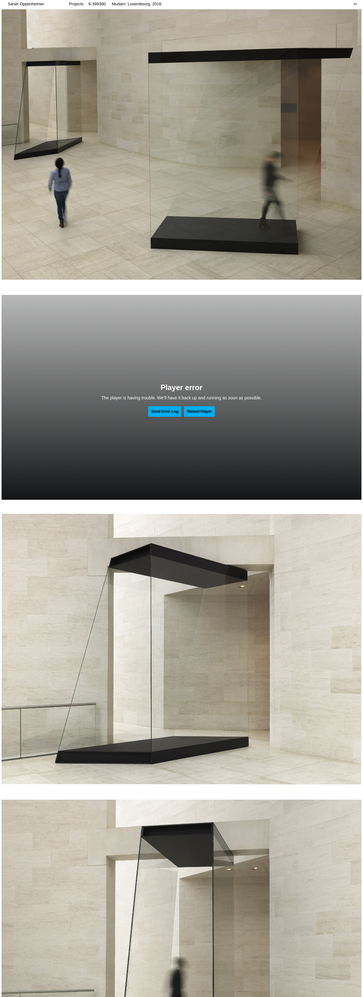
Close (355, 4)
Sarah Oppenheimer (26, 4)
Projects (76, 4)
